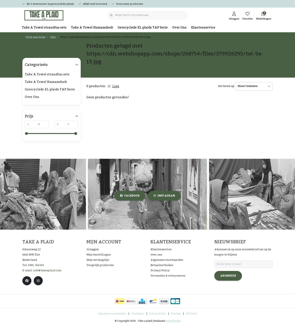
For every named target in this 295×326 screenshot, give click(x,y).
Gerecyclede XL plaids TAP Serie (143, 28)
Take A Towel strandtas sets (44, 28)
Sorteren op (226, 86)
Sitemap (176, 313)
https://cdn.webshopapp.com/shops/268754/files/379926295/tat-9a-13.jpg (105, 37)
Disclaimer (137, 313)
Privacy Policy (157, 313)
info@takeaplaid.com (47, 270)
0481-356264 (36, 265)
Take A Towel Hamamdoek (92, 28)
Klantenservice (203, 28)
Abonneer (228, 275)
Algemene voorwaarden (112, 313)
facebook (130, 195)
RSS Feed (191, 313)
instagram (164, 195)
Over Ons (179, 28)
